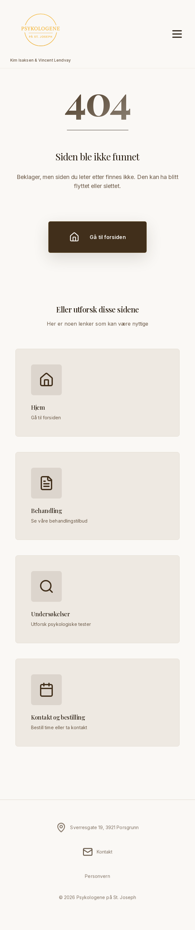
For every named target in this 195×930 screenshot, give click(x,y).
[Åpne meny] (177, 34)
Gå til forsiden (97, 237)
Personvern (97, 878)
